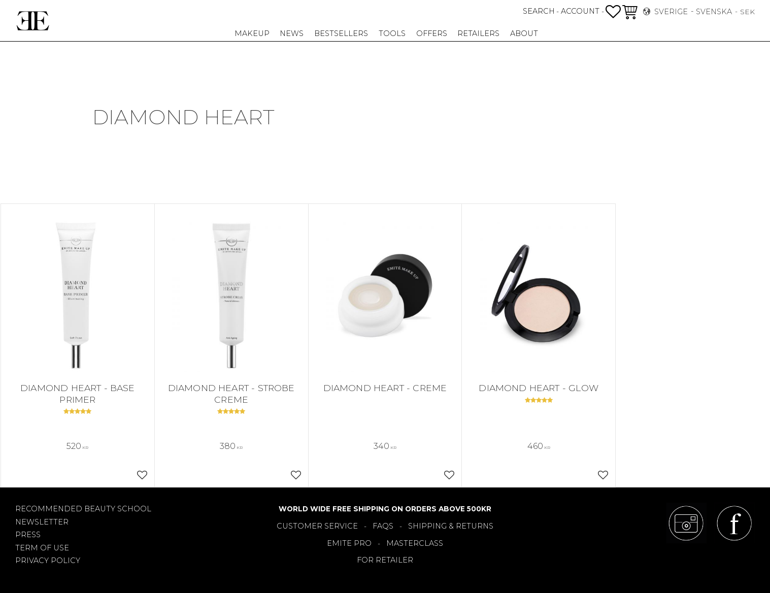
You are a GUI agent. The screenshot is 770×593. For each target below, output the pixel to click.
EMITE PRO (349, 543)
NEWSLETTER (42, 522)
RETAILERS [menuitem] (478, 33)
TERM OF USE (42, 547)
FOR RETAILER (385, 560)
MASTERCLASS (414, 543)
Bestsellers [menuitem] (341, 33)
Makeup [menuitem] (252, 33)
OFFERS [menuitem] (431, 33)
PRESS (28, 534)
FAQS (383, 526)
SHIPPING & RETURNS (450, 526)
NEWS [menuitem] (292, 33)
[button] (613, 11)
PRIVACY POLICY (47, 560)
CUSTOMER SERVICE (317, 526)
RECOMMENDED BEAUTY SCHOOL (83, 508)
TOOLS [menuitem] (392, 33)
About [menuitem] (524, 33)
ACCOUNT (580, 11)
